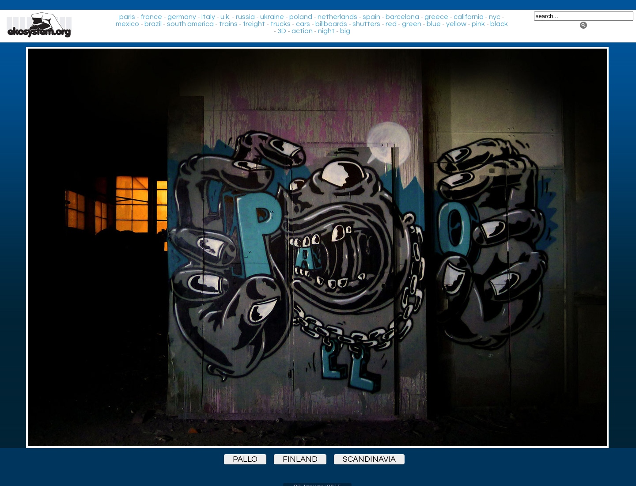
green (411, 23)
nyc (494, 16)
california (469, 16)
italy (208, 16)
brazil (153, 23)
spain (371, 16)
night (326, 30)
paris (127, 16)
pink (478, 23)
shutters (366, 23)
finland (300, 459)
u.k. (225, 16)
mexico (127, 23)
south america (190, 23)
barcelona (402, 16)
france (151, 16)
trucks (280, 23)
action (302, 30)
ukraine (272, 16)
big (345, 30)
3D (281, 30)
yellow (456, 23)
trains (228, 23)
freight (254, 23)
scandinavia (369, 459)
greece (436, 16)
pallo (245, 459)
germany (181, 16)
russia (245, 16)
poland (300, 16)
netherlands (337, 16)
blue (434, 23)
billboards (331, 23)
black (499, 23)
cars (303, 23)
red (391, 23)
